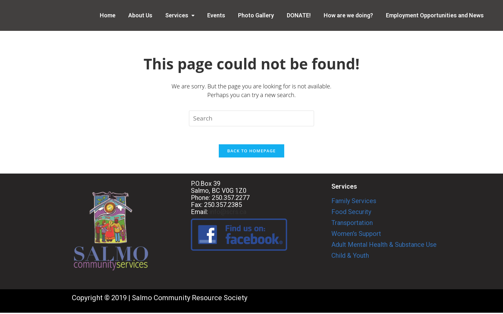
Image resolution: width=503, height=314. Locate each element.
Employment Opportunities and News (435, 15)
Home (107, 15)
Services (179, 15)
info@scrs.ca (227, 213)
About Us (140, 15)
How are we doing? (348, 15)
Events (216, 15)
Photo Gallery (256, 15)
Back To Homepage (251, 152)
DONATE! (299, 15)
